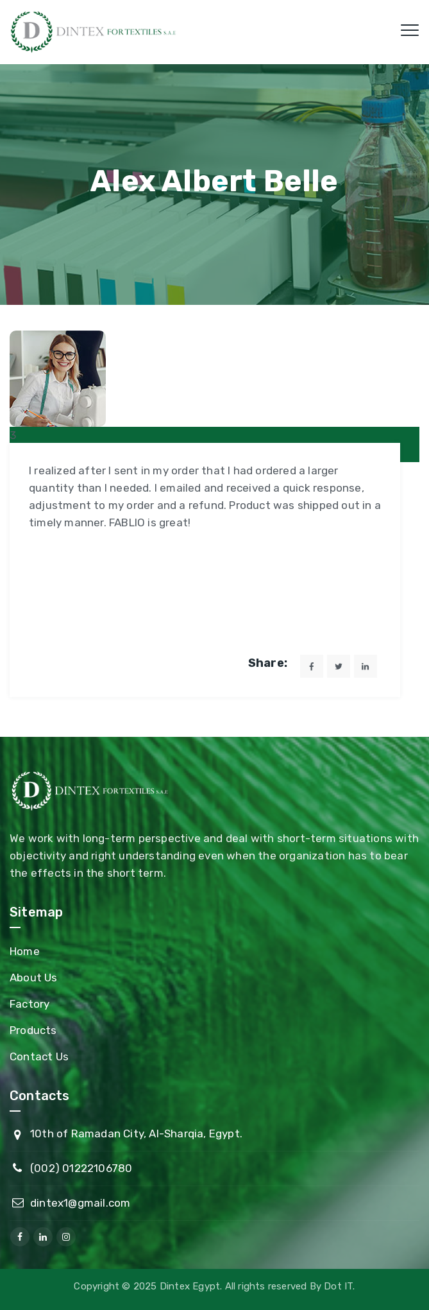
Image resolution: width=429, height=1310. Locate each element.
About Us (34, 977)
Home (25, 951)
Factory (29, 1003)
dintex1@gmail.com (80, 1202)
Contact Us (39, 1056)
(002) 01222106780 (81, 1168)
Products (33, 1030)
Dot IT (338, 1286)
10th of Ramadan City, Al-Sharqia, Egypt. (136, 1133)
